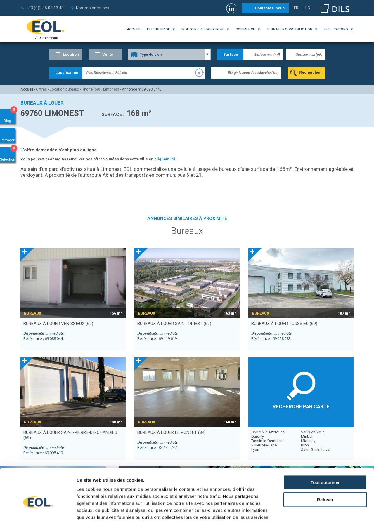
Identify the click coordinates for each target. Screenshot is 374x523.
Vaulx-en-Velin (313, 432)
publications (336, 29)
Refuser (325, 467)
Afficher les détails (322, 511)
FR (296, 8)
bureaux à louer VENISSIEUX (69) (58, 323)
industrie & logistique (202, 29)
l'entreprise (158, 29)
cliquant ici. (165, 159)
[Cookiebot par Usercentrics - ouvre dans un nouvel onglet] (37, 511)
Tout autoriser (325, 450)
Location (71, 54)
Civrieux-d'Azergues (268, 432)
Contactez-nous (270, 8)
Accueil (134, 29)
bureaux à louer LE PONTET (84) (171, 432)
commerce (245, 29)
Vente (107, 54)
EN (307, 8)
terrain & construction (289, 29)
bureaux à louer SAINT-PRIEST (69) (174, 323)
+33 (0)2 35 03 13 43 (45, 8)
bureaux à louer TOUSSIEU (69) (284, 323)
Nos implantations (92, 8)
